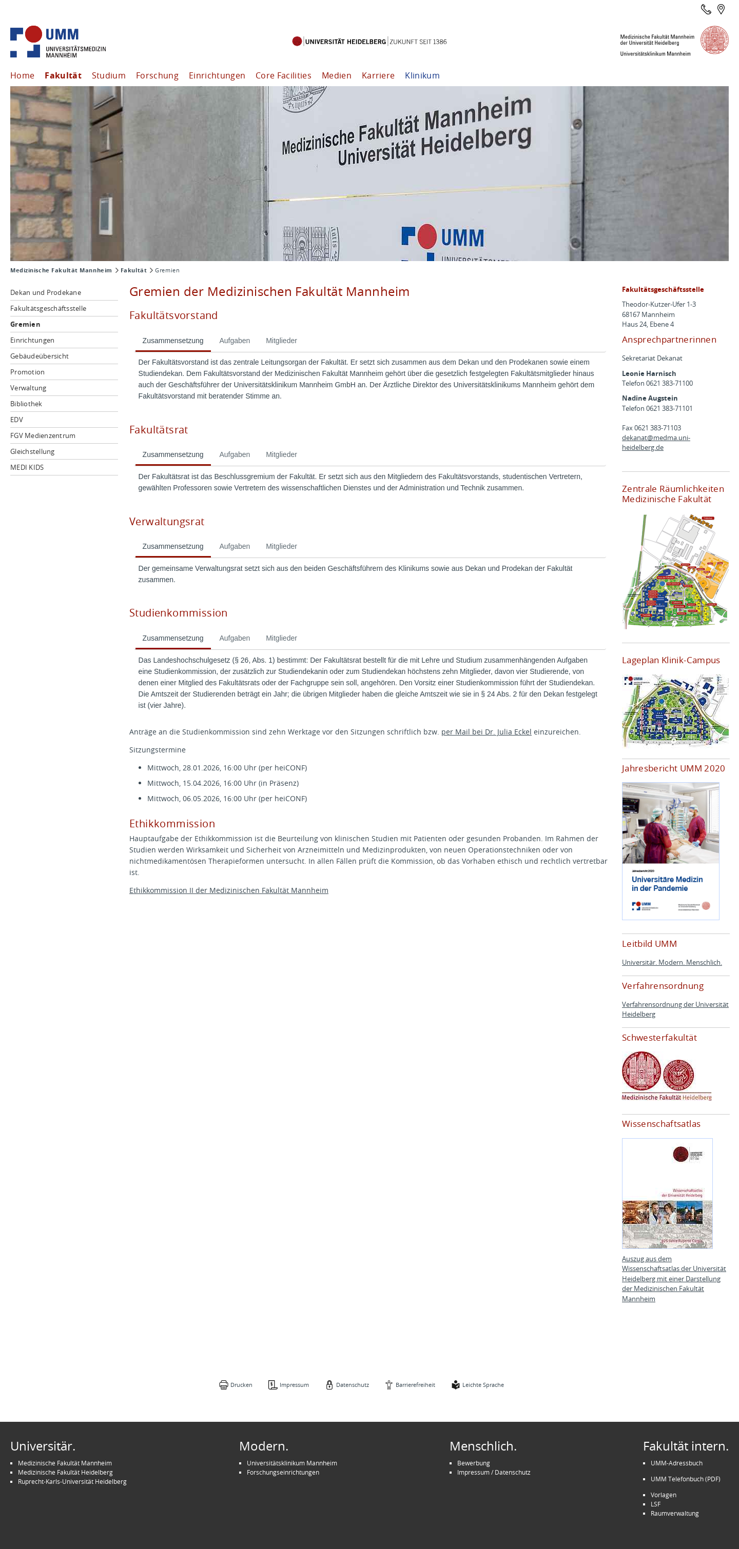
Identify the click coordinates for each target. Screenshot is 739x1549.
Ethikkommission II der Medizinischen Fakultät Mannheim (228, 890)
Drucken (241, 1384)
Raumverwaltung (675, 1513)
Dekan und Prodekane (45, 292)
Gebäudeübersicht (39, 356)
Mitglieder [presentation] (281, 340)
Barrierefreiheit (415, 1384)
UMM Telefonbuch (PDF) (686, 1479)
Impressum (294, 1384)
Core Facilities (284, 75)
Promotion (27, 371)
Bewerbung (473, 1463)
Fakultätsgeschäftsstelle (48, 308)
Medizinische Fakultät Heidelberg (65, 1472)
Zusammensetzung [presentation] (173, 340)
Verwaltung (28, 387)
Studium (109, 75)
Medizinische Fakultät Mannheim (61, 270)
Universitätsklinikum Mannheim (292, 1463)
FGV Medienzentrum (42, 435)
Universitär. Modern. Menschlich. (672, 962)
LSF (655, 1504)
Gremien (25, 324)
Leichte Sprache (483, 1384)
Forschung (157, 75)
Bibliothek (26, 403)
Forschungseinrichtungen (283, 1472)
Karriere (378, 75)
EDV (16, 419)
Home (22, 75)
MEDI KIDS (27, 467)
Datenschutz (352, 1384)
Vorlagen (663, 1495)
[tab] (173, 341)
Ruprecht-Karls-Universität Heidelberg (72, 1481)
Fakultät (63, 75)
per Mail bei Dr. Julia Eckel (486, 732)
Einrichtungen (217, 75)
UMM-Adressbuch (677, 1463)
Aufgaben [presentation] (234, 340)
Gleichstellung (32, 451)
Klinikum (422, 75)
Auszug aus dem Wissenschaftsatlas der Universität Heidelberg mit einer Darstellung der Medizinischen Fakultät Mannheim (674, 1279)
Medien (337, 75)
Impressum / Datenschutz (494, 1472)
